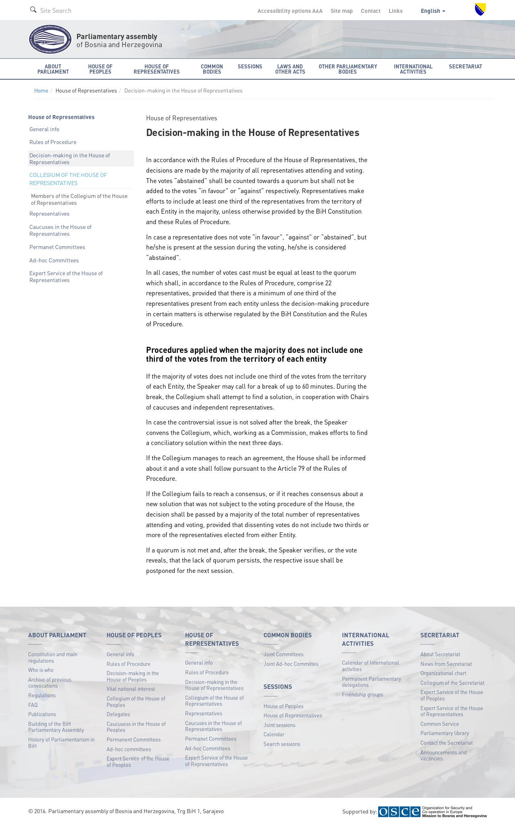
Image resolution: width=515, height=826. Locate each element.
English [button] (433, 10)
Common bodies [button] (212, 69)
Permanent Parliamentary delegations (371, 681)
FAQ (32, 704)
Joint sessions (279, 724)
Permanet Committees (57, 246)
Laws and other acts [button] (290, 69)
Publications (42, 714)
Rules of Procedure (52, 141)
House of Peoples (283, 705)
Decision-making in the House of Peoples (133, 676)
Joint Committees (283, 654)
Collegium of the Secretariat (452, 682)
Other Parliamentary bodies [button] (348, 69)
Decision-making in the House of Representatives (69, 158)
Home (41, 90)
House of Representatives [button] (157, 69)
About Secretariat (440, 654)
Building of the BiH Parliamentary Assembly (56, 726)
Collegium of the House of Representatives (214, 700)
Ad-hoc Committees (54, 260)
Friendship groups (362, 694)
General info (44, 128)
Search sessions (282, 743)
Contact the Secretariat (446, 742)
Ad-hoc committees (129, 749)
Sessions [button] (250, 66)
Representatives (49, 213)
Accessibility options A (290, 10)
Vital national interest (131, 688)
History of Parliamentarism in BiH (61, 742)
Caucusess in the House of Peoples (136, 726)
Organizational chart (443, 672)
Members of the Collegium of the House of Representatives (79, 199)
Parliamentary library (444, 732)
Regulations (42, 695)
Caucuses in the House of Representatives (60, 230)
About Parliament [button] (53, 69)
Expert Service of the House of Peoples (138, 761)
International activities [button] (413, 69)
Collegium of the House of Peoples (136, 701)
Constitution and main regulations (52, 657)
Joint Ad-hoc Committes (291, 663)
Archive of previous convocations (49, 682)
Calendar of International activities (370, 665)
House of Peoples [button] (100, 69)
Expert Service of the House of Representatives (66, 276)
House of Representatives (293, 715)
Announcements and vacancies (443, 755)
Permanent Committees (134, 739)
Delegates (118, 714)
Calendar (274, 734)
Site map (342, 10)
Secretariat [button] (465, 66)
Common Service (439, 723)
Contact (371, 10)
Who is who (41, 669)
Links (396, 10)
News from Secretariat (446, 663)
